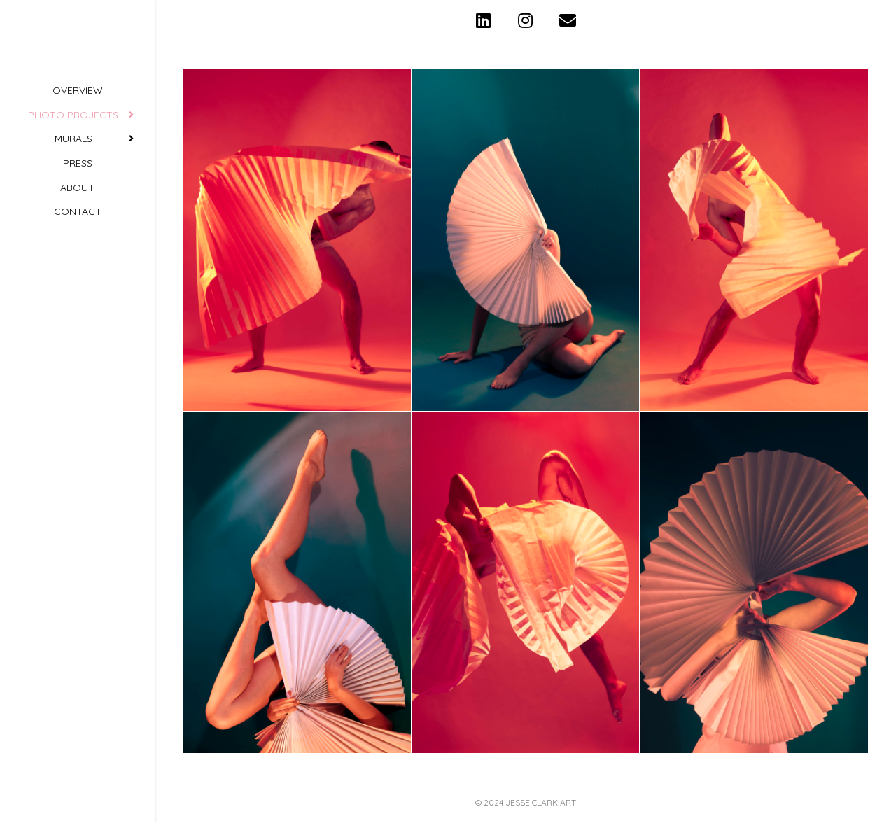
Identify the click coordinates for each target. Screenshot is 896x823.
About (77, 264)
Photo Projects (73, 191)
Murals (73, 215)
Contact (78, 287)
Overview (77, 167)
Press (77, 239)
